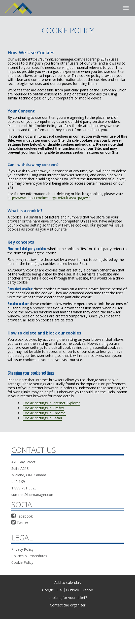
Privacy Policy (22, 549)
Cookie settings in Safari (42, 418)
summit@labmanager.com (32, 494)
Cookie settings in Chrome (44, 413)
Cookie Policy (22, 562)
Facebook (22, 516)
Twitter (19, 522)
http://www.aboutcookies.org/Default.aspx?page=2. (49, 197)
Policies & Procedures (29, 555)
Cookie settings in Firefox (43, 408)
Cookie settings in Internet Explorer (51, 403)
